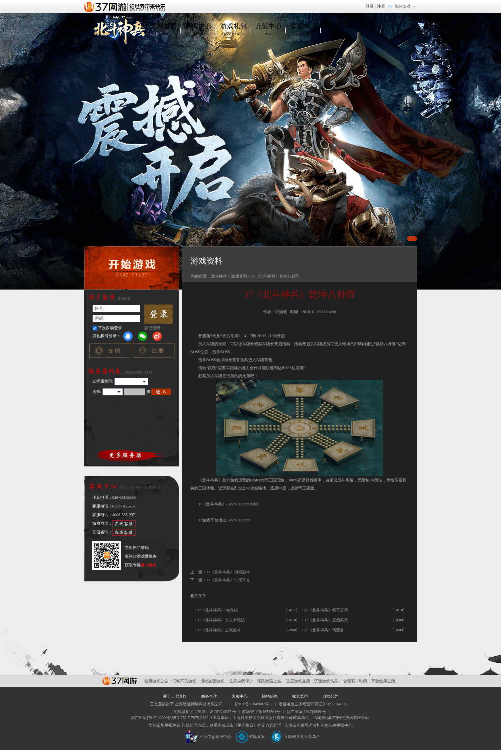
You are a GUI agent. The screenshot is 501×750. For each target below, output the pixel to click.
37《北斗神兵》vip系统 (217, 610)
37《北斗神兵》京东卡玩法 (221, 620)
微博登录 (157, 336)
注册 (381, 6)
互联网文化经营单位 (295, 736)
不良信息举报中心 (208, 736)
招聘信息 (270, 696)
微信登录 (142, 336)
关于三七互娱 (175, 696)
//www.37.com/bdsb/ (242, 504)
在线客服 (124, 523)
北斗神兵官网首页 (118, 29)
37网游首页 (126, 6)
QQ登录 (128, 336)
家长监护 (300, 696)
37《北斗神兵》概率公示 (326, 610)
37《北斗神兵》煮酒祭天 (326, 620)
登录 (370, 6)
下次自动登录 (110, 328)
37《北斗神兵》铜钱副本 (228, 572)
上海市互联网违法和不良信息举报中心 (318, 725)
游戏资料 (239, 276)
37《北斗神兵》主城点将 (219, 630)
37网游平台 (119, 680)
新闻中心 (198, 29)
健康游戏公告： (158, 681)
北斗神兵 (219, 276)
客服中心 (303, 29)
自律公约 (330, 696)
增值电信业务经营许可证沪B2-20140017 (313, 704)
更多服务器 (132, 455)
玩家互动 (338, 29)
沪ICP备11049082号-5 (253, 704)
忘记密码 (152, 328)
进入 (161, 391)
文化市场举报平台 (165, 725)
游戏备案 (250, 736)
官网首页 (163, 29)
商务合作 (209, 696)
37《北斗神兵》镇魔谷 (324, 630)
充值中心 (268, 29)
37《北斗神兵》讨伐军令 (228, 580)
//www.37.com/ (238, 520)
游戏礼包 (233, 29)
